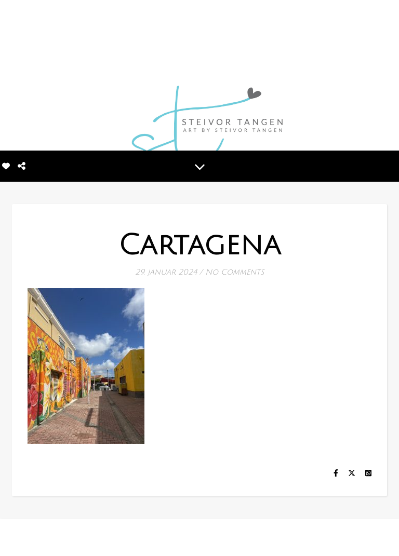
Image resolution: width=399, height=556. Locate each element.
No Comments (234, 272)
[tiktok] (62, 537)
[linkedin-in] (47, 537)
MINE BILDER (189, 536)
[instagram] (30, 537)
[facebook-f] (15, 537)
